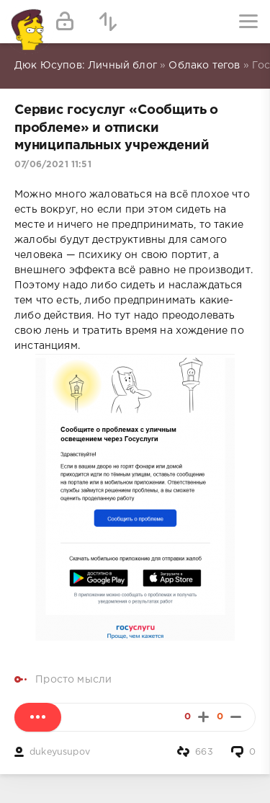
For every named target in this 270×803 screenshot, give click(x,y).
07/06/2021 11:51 (52, 165)
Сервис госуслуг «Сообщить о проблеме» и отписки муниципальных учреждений (116, 128)
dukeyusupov (60, 752)
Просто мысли (73, 679)
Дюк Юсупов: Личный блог (85, 65)
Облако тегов (204, 65)
